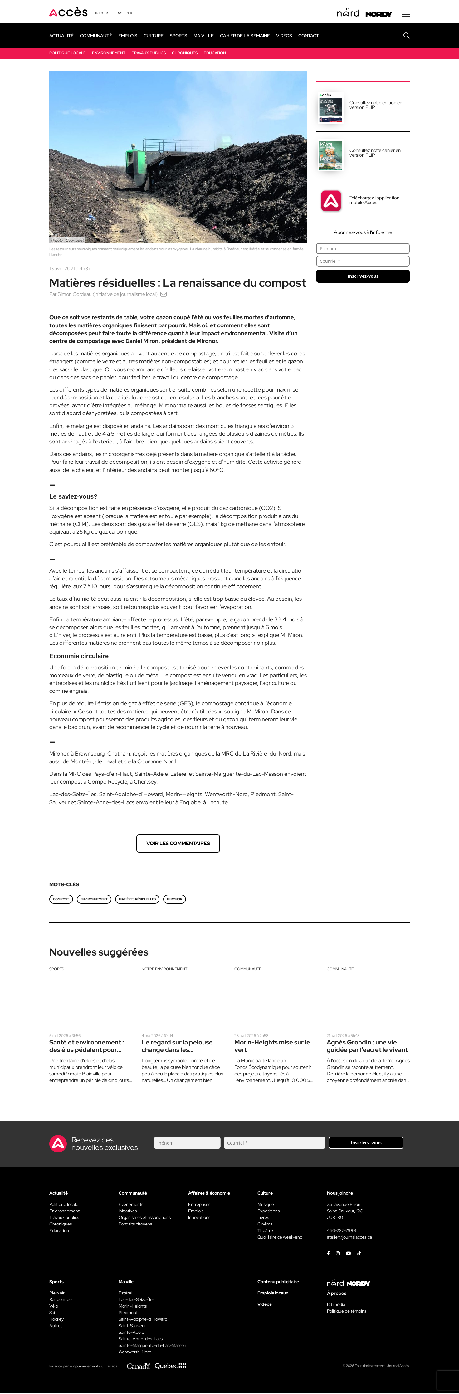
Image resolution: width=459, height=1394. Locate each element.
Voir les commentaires (178, 844)
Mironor (174, 900)
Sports (56, 969)
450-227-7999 (341, 1232)
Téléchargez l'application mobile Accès (374, 201)
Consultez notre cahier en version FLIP (375, 153)
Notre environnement (164, 969)
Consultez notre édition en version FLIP (375, 105)
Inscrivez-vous (363, 277)
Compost (61, 900)
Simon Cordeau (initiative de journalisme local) (108, 295)
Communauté (247, 969)
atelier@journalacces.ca (349, 1238)
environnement (94, 900)
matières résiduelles (137, 900)
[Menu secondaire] (406, 15)
